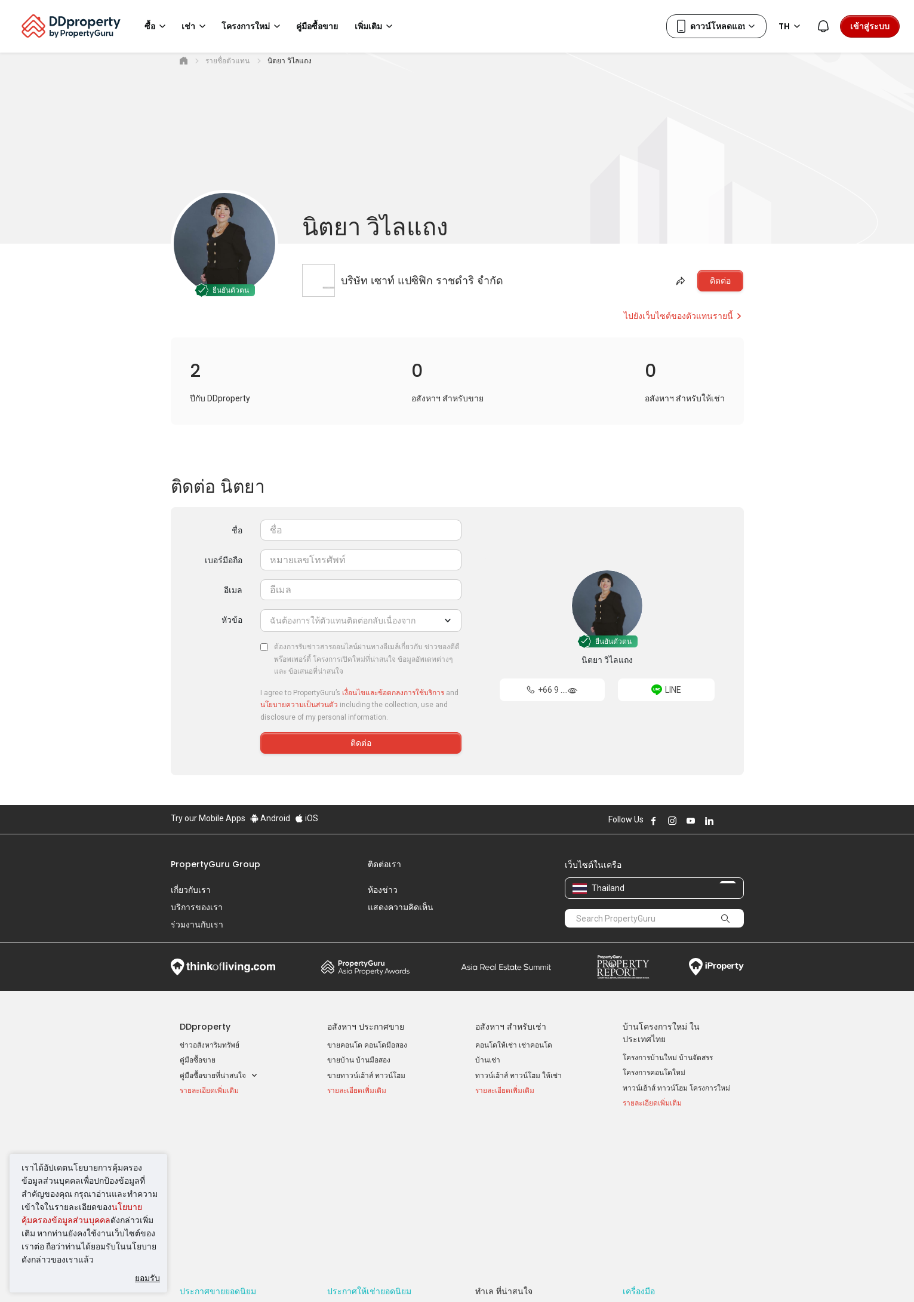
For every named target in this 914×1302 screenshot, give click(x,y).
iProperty (716, 967)
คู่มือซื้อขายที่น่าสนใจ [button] (219, 1076)
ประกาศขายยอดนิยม (218, 1143)
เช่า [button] (195, 26)
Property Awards (365, 967)
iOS (306, 818)
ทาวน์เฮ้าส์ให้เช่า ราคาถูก (367, 1191)
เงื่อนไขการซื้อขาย (521, 1274)
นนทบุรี (486, 1176)
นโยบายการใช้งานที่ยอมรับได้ (226, 1274)
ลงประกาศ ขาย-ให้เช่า (658, 1176)
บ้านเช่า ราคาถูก (353, 1176)
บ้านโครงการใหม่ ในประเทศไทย (661, 1033)
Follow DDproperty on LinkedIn (709, 820)
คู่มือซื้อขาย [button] (317, 26)
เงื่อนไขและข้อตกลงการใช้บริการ (393, 693)
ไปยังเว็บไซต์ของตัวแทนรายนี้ (683, 316)
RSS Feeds (641, 1191)
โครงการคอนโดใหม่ (654, 1072)
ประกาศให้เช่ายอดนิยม (369, 1143)
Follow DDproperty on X (725, 820)
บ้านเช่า (487, 1060)
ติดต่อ (720, 280)
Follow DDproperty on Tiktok (739, 820)
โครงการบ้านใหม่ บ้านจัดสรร (668, 1058)
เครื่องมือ (639, 1143)
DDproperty (205, 1027)
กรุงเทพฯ (489, 1161)
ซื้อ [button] (157, 26)
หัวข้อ (231, 620)
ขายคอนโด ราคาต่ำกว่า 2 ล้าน (228, 1188)
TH (791, 26)
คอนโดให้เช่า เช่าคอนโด (513, 1045)
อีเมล (233, 590)
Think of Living (223, 967)
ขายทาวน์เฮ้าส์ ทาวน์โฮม (366, 1075)
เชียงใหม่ (489, 1191)
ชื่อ (237, 530)
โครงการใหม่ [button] (252, 26)
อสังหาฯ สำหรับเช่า (510, 1027)
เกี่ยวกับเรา (191, 890)
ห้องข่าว (383, 890)
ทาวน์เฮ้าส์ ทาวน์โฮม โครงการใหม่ (676, 1088)
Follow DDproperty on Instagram (672, 820)
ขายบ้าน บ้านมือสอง (358, 1060)
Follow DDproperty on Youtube (691, 820)
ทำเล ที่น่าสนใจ (504, 1143)
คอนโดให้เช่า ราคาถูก (361, 1161)
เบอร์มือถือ (223, 560)
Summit (506, 967)
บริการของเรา (197, 907)
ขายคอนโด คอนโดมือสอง (367, 1045)
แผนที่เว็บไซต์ (644, 1207)
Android (270, 818)
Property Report (623, 967)
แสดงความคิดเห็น (400, 907)
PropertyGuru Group (215, 864)
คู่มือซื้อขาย (198, 1060)
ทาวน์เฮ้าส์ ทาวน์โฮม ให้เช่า (518, 1075)
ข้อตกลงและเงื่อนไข (331, 1274)
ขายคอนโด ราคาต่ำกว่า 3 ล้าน (228, 1204)
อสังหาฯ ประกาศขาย (365, 1027)
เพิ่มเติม (375, 26)
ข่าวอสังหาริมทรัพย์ (209, 1045)
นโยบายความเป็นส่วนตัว (299, 705)
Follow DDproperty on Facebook (654, 820)
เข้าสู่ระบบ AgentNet (655, 1161)
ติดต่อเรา (384, 864)
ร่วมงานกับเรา (197, 924)
